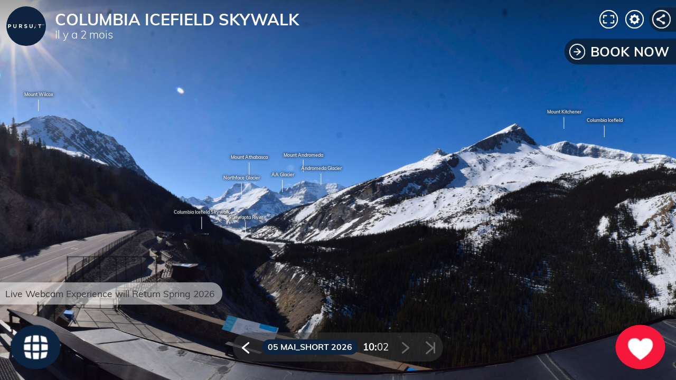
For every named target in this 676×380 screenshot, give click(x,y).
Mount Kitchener (564, 112)
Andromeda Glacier (321, 168)
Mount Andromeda (303, 155)
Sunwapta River (246, 217)
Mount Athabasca (249, 157)
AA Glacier (282, 175)
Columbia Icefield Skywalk (202, 212)
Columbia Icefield (605, 120)
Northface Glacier (241, 178)
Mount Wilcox (38, 94)
